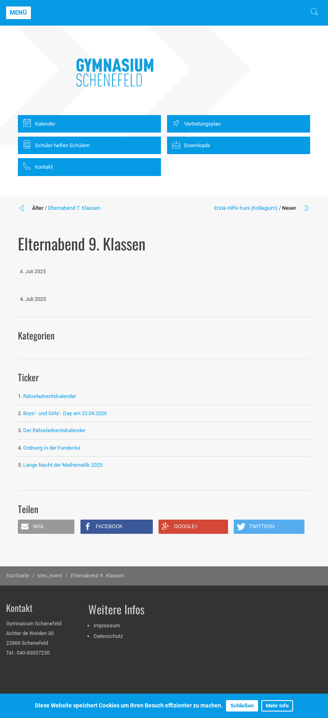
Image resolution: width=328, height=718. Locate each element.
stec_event (50, 576)
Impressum (106, 625)
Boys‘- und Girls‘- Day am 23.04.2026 (65, 413)
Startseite (17, 576)
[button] (46, 527)
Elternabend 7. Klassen (74, 208)
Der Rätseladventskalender (54, 430)
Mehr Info (277, 706)
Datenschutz (108, 636)
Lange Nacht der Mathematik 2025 (62, 465)
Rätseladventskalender (49, 396)
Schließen (242, 706)
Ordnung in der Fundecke (51, 448)
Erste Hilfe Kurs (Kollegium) (246, 208)
